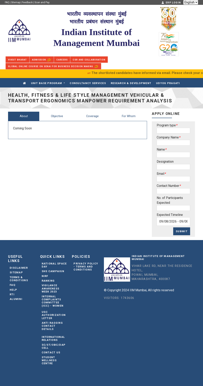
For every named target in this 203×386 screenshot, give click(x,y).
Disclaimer (19, 267)
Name (161, 149)
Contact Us (51, 352)
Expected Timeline (170, 215)
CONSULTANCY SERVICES (88, 83)
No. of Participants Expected (170, 200)
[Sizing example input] (173, 130)
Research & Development (131, 83)
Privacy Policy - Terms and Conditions (86, 266)
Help (13, 289)
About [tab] (24, 116)
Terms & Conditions (19, 279)
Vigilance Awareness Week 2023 (50, 288)
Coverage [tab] (92, 116)
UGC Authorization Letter (54, 315)
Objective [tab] (57, 116)
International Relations (53, 338)
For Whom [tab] (129, 116)
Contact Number (168, 186)
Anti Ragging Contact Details (52, 326)
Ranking (48, 280)
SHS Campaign (53, 271)
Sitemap (15, 2)
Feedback (27, 2)
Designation (165, 161)
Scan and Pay (42, 2)
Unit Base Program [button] (46, 83)
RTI (12, 294)
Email (160, 174)
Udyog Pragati (168, 83)
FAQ (7, 2)
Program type (166, 125)
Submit (181, 231)
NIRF (45, 276)
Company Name (168, 137)
